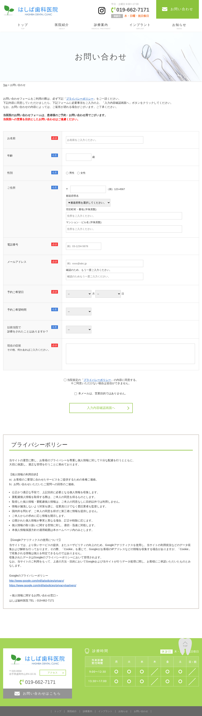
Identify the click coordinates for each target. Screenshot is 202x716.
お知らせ (179, 26)
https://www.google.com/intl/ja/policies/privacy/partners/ (42, 584)
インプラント (140, 26)
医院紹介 (61, 26)
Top (5, 85)
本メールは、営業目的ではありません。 (101, 393)
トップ (22, 26)
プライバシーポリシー (80, 98)
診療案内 (101, 26)
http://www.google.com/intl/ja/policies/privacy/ (36, 580)
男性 (70, 172)
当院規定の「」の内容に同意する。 (101, 379)
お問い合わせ (141, 710)
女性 (81, 172)
